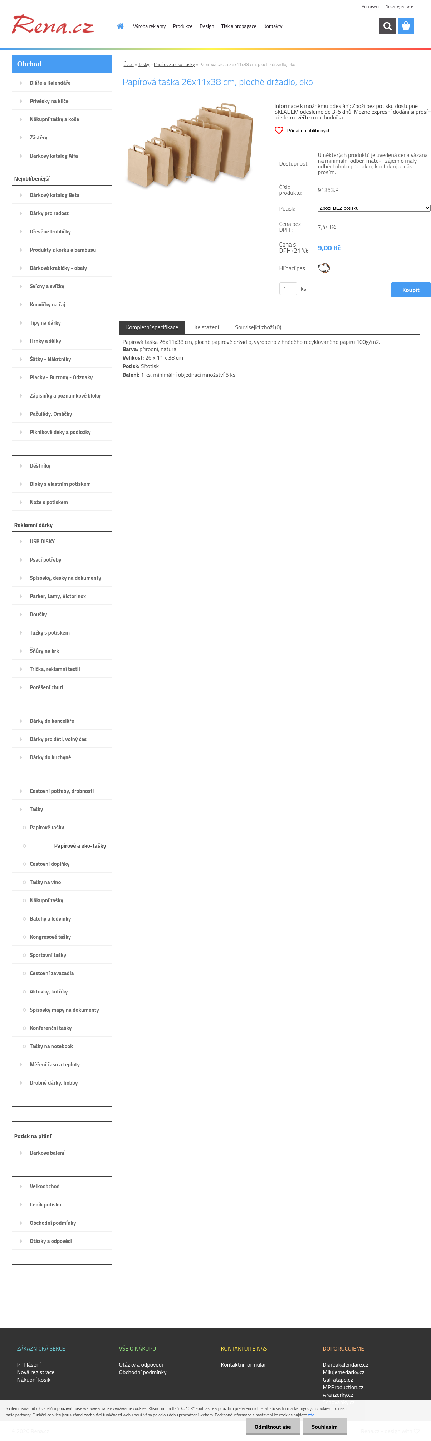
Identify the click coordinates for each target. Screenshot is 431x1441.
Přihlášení (370, 6)
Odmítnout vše (273, 1426)
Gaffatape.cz (338, 1379)
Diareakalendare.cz (345, 1364)
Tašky (144, 64)
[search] (387, 26)
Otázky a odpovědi (141, 1364)
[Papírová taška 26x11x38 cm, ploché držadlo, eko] (189, 105)
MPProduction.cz (343, 1387)
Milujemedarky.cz (344, 1372)
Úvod (129, 64)
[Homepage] (116, 26)
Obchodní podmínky (143, 1372)
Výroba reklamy (149, 26)
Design (207, 26)
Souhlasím (325, 1426)
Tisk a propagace (238, 26)
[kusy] (288, 288)
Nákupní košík (34, 1379)
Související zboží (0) (258, 327)
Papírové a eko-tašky (174, 64)
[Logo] (53, 24)
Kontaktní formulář (243, 1364)
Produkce (183, 26)
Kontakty (273, 26)
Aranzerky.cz (338, 1394)
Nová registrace (399, 6)
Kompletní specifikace (152, 327)
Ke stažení (206, 327)
